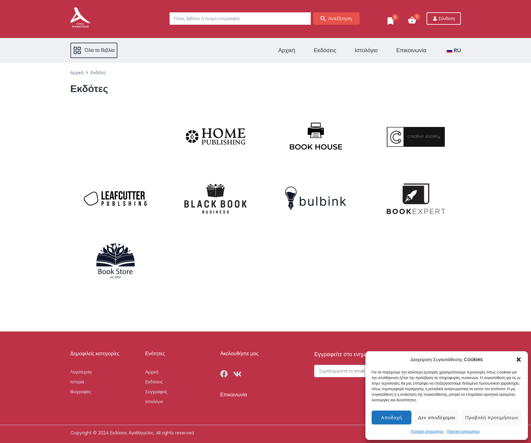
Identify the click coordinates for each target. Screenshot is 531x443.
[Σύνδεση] (444, 18)
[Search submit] (336, 18)
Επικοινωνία (233, 394)
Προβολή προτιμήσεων (491, 417)
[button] (519, 360)
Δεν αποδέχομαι (436, 417)
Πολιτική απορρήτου (427, 431)
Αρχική (77, 73)
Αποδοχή (391, 417)
